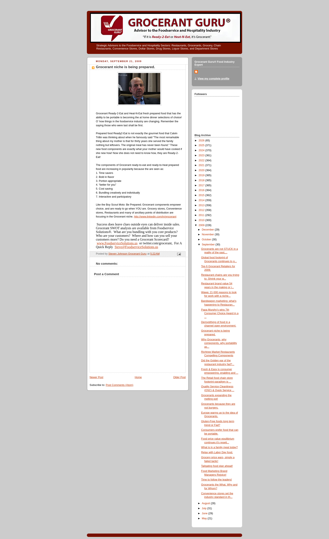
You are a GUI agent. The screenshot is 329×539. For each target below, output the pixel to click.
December (208, 229)
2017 (202, 185)
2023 (202, 155)
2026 (202, 140)
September (208, 244)
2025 (202, 145)
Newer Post (96, 377)
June (205, 513)
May (205, 518)
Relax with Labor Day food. (217, 452)
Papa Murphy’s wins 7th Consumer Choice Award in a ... (220, 313)
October (207, 239)
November (208, 234)
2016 (202, 190)
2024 (202, 150)
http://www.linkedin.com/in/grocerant (155, 216)
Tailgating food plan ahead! (217, 466)
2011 (202, 215)
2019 (202, 175)
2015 (202, 195)
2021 (202, 165)
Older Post (179, 377)
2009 (202, 225)
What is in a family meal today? (219, 447)
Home (138, 377)
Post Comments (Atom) (119, 385)
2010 (202, 220)
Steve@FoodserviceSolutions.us (136, 247)
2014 (202, 200)
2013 (202, 205)
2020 (202, 170)
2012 (202, 210)
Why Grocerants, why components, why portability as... (219, 343)
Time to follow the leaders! (216, 479)
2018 (202, 180)
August (206, 503)
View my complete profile (213, 78)
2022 (202, 160)
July (204, 508)
